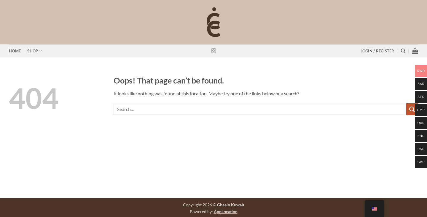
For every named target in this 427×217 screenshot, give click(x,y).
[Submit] (412, 109)
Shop (34, 51)
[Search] (403, 51)
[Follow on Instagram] (213, 51)
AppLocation (226, 211)
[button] (377, 51)
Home (15, 51)
